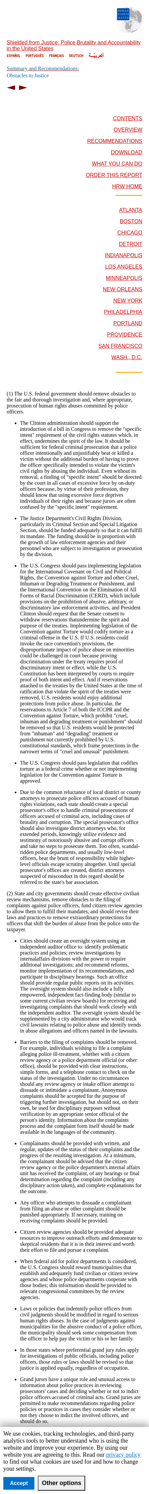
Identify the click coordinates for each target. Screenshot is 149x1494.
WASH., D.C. (126, 357)
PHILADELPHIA (123, 312)
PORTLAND (127, 323)
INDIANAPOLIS (123, 255)
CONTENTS (127, 118)
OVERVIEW (128, 130)
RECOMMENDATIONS (114, 141)
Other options (61, 1483)
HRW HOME (127, 186)
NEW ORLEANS (122, 289)
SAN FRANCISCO (120, 346)
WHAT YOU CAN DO (117, 164)
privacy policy (123, 1454)
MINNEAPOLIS (124, 278)
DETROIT (130, 244)
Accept (19, 1483)
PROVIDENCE (124, 335)
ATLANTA (130, 210)
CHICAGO (129, 233)
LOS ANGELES (123, 267)
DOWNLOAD (126, 152)
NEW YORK (127, 301)
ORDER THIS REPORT (114, 175)
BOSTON (131, 221)
